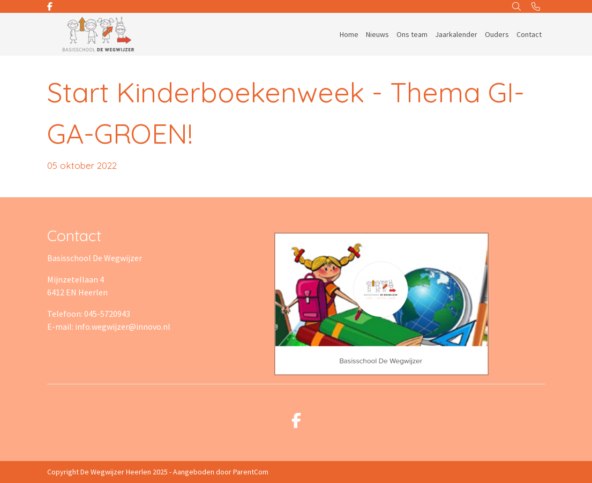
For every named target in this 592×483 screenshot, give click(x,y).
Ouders (497, 34)
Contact (529, 34)
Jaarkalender (456, 34)
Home (349, 34)
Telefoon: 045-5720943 (88, 313)
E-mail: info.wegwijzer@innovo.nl (108, 326)
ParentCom (250, 472)
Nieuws (377, 34)
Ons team (412, 34)
